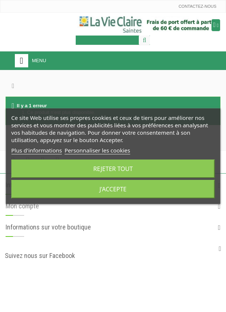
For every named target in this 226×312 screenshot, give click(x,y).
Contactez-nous (197, 6)
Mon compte (22, 206)
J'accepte (113, 189)
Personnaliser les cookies (97, 150)
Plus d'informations (36, 150)
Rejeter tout (113, 169)
